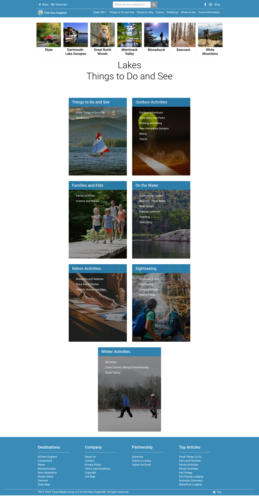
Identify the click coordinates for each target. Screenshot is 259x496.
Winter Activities (188, 468)
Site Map (90, 476)
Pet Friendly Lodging (191, 476)
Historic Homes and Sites (91, 289)
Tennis (143, 139)
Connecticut (45, 460)
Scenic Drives (147, 294)
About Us (90, 456)
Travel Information (209, 12)
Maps (44, 4)
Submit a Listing (141, 460)
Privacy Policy (93, 464)
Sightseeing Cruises (151, 195)
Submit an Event (141, 464)
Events (160, 12)
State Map (44, 484)
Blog (217, 4)
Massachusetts (47, 468)
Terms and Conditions (98, 468)
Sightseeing (146, 284)
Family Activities (85, 195)
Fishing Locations (149, 211)
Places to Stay (145, 12)
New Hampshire (47, 472)
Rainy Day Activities (87, 284)
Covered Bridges (149, 289)
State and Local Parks (152, 117)
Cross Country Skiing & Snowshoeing (126, 367)
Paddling (144, 216)
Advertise (137, 456)
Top (217, 492)
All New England (47, 456)
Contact (89, 460)
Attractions (82, 117)
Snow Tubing (112, 372)
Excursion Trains (149, 279)
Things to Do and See (121, 12)
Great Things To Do (190, 456)
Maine (41, 464)
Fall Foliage (185, 472)
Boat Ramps (146, 206)
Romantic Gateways (191, 480)
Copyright (90, 472)
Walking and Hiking (150, 123)
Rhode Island (45, 476)
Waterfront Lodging (190, 484)
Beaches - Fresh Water (152, 201)
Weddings (172, 12)
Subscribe (59, 4)
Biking (143, 133)
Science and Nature (87, 201)
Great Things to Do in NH (90, 112)
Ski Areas (110, 362)
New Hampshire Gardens (154, 128)
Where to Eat (188, 12)
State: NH (99, 12)
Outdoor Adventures (151, 112)
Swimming (145, 222)
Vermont (43, 480)
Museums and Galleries (90, 279)
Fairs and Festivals (190, 460)
